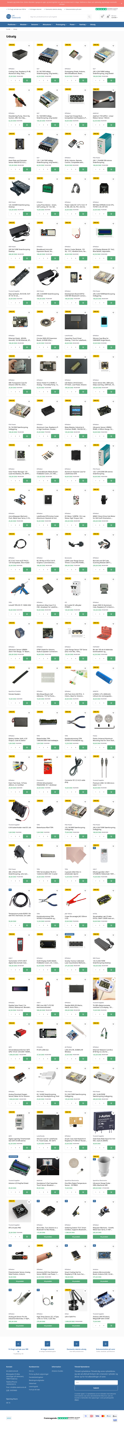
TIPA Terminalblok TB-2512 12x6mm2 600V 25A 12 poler (47, 873)
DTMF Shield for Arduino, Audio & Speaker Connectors (47, 651)
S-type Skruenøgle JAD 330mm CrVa (76, 917)
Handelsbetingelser (36, 1377)
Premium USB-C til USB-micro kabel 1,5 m (103, 784)
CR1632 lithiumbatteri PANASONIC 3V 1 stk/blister (47, 784)
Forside (8, 29)
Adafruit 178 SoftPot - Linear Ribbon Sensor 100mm (103, 117)
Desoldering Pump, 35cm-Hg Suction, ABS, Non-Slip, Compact (19, 118)
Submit (96, 1388)
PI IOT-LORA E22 (43, 1050)
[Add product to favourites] (29, 46)
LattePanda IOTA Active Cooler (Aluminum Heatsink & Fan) (48, 517)
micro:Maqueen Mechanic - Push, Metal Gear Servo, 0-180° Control (20, 518)
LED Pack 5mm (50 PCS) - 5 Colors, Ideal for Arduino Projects (74, 696)
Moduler (24, 24)
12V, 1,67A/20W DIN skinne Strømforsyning (103, 473)
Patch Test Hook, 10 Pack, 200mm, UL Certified (18, 784)
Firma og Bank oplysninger (39, 1374)
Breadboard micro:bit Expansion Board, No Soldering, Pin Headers (45, 251)
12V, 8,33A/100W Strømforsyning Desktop (102, 962)
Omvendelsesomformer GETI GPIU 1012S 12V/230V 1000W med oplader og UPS (19, 1052)
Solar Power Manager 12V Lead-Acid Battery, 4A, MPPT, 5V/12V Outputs (19, 474)
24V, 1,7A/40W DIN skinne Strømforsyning (102, 161)
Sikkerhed (32, 1383)
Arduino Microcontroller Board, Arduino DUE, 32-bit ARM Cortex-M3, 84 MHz (102, 1274)
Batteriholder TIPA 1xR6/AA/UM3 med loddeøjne (47, 739)
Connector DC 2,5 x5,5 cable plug (75, 781)
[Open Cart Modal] (108, 16)
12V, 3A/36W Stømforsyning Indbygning (75, 828)
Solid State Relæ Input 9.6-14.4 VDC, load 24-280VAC (104, 1140)
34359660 (13, 1390)
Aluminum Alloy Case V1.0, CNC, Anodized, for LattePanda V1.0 (48, 607)
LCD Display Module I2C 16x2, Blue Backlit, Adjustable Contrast (104, 251)
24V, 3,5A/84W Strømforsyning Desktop (48, 295)
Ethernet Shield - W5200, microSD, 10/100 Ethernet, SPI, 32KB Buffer (20, 340)
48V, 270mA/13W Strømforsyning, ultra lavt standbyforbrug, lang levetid (19, 874)
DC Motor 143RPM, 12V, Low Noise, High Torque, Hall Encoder (75, 518)
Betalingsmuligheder (36, 1380)
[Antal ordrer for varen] (15, 80)
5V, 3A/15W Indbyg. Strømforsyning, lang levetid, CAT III (47, 73)
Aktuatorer (48, 24)
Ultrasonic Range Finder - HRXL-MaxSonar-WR (102, 1184)
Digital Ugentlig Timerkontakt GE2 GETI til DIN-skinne (19, 1140)
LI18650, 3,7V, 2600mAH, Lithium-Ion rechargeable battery (102, 696)
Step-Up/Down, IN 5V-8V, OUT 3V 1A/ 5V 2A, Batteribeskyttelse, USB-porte (19, 296)
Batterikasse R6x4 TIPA (45, 827)
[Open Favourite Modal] (102, 16)
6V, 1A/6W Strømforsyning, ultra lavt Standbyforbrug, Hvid (48, 1095)
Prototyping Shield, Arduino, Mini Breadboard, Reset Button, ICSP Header (75, 73)
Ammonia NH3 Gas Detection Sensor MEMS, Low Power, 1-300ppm (47, 1274)
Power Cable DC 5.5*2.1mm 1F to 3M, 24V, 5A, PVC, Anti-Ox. (76, 206)
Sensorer (35, 24)
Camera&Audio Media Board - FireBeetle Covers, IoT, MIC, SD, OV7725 (47, 474)
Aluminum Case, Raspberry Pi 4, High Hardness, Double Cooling (47, 429)
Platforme (12, 24)
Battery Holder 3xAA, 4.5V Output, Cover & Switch (18, 739)
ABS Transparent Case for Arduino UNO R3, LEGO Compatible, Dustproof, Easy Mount (19, 386)
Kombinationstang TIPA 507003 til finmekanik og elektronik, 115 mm (74, 740)
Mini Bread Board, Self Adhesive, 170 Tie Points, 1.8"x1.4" (46, 696)
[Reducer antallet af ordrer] (11, 80)
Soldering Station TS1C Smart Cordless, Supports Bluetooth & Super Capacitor (75, 1230)
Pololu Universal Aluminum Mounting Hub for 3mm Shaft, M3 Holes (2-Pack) (104, 740)
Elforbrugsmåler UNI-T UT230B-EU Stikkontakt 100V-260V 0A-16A (103, 874)
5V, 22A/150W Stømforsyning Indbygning (75, 1095)
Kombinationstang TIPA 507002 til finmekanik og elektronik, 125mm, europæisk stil (48, 919)
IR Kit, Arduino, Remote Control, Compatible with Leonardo (74, 162)
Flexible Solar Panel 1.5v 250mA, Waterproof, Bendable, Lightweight (20, 1007)
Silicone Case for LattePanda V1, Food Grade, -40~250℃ (47, 1140)
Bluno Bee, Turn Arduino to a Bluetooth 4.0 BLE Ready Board (47, 1230)
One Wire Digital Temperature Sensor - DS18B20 (76, 1184)
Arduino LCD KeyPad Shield (18, 1183)
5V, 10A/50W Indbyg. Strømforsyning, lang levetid (47, 117)
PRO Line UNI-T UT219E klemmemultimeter (45, 1006)
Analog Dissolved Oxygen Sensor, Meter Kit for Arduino (19, 1095)
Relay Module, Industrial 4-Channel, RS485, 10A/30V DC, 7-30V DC (75, 429)
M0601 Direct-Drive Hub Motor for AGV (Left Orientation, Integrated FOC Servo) (104, 518)
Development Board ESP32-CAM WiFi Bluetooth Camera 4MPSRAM (75, 296)
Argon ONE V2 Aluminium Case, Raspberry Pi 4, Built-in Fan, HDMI (103, 607)
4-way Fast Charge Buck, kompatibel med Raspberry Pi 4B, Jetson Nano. (75, 118)
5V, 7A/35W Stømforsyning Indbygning (18, 428)
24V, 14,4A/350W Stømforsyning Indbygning (102, 1095)
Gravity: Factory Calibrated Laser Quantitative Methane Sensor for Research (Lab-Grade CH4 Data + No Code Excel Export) (75, 965)
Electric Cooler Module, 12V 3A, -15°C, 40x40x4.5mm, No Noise (75, 251)
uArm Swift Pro (70, 1317)
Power (73, 24)
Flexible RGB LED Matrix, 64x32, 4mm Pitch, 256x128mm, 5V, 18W (74, 1007)
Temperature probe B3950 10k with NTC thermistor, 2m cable (20, 915)
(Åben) (77, 1400)
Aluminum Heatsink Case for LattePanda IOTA (75, 473)
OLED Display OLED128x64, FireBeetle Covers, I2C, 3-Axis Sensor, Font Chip (47, 963)
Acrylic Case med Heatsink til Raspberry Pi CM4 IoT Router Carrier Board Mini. (75, 1141)
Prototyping (61, 24)
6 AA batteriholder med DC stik (20, 827)
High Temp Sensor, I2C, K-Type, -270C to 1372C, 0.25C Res (48, 1318)
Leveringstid (33, 1386)
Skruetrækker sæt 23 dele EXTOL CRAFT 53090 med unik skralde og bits (104, 918)
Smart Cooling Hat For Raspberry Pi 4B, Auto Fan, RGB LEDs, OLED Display (74, 1274)
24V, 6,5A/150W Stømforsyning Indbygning (104, 828)
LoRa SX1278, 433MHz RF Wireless (74, 1051)
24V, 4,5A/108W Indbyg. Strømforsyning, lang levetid (103, 72)
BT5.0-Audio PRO (15, 1228)
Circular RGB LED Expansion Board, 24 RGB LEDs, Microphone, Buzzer (47, 340)
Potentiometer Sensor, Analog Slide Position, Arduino (19, 1273)
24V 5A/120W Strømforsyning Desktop (19, 250)
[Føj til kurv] (27, 80)
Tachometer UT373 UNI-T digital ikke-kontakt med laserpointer (18, 963)
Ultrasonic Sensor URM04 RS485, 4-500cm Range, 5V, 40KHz (102, 429)
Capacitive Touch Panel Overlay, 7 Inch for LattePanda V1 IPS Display (76, 340)
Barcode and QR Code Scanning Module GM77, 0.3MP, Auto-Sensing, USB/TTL (104, 563)
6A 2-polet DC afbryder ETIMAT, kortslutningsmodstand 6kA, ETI (75, 608)
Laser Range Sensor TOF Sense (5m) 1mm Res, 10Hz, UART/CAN (76, 652)
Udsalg (92, 24)
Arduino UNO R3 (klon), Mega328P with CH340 (101, 1318)
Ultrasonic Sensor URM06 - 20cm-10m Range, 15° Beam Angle (19, 652)
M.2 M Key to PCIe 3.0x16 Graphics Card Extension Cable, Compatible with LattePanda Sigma (46, 564)
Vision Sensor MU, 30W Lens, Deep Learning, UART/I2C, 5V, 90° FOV (103, 385)
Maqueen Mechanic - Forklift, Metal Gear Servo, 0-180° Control (103, 1230)
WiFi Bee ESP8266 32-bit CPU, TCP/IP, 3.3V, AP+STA (103, 206)
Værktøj (83, 24)
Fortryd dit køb (34, 1390)
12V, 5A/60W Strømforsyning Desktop (19, 206)
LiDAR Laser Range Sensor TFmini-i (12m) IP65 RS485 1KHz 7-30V (74, 563)
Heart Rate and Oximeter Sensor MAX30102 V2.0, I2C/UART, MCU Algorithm (18, 162)
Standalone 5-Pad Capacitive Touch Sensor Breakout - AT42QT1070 (47, 1185)
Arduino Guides (57, 1371)
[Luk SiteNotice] (121, 3)
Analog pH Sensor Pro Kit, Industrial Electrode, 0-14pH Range (19, 1319)
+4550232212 (11, 1384)
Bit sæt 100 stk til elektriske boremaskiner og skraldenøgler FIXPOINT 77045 (104, 652)
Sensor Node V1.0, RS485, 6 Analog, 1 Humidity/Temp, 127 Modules (48, 385)
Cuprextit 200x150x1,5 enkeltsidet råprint (73, 873)
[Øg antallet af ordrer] (19, 80)
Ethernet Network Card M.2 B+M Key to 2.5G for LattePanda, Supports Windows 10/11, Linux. (103, 1053)
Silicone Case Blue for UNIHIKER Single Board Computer (101, 340)
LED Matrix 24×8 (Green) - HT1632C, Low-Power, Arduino (76, 384)
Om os (31, 1371)
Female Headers (14, 694)
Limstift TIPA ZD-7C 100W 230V (20, 605)
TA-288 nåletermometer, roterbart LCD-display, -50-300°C (102, 1007)
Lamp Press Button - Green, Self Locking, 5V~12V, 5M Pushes (47, 207)
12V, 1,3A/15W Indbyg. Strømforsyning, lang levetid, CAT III (47, 162)
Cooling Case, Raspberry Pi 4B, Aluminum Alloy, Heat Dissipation (20, 73)
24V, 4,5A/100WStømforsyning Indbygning (104, 295)
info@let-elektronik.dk (18, 1387)
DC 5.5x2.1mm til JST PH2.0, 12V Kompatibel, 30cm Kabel (19, 562)
